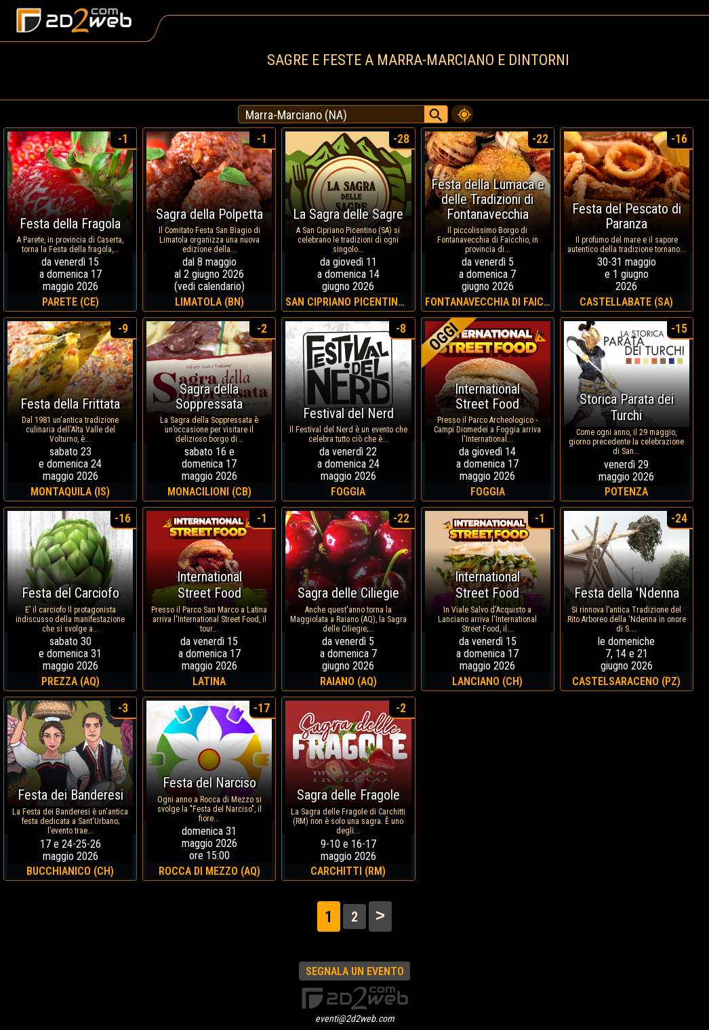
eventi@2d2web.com (354, 1018)
